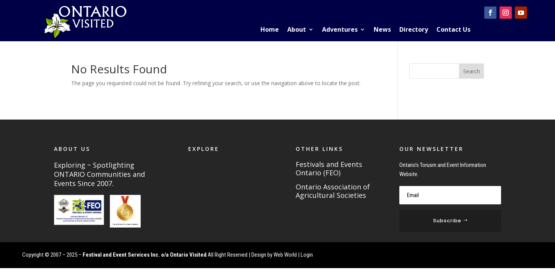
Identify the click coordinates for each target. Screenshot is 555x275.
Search (471, 71)
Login (307, 254)
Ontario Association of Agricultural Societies (333, 191)
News (382, 30)
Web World (285, 254)
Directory (413, 30)
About (296, 30)
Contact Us (453, 30)
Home (269, 30)
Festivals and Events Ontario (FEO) (329, 168)
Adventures (340, 30)
